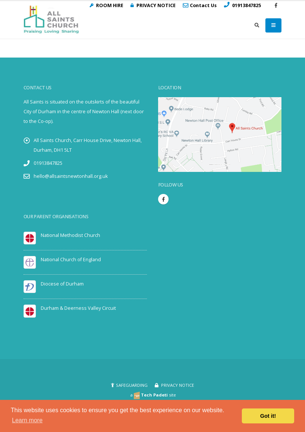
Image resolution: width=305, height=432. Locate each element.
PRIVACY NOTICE (177, 385)
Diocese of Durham (62, 284)
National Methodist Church (70, 235)
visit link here (227, 164)
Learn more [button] (27, 420)
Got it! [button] (268, 416)
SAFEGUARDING (132, 385)
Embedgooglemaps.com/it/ (219, 164)
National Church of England (71, 259)
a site (153, 395)
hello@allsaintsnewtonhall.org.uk (71, 176)
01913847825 (48, 163)
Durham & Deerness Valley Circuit (78, 308)
